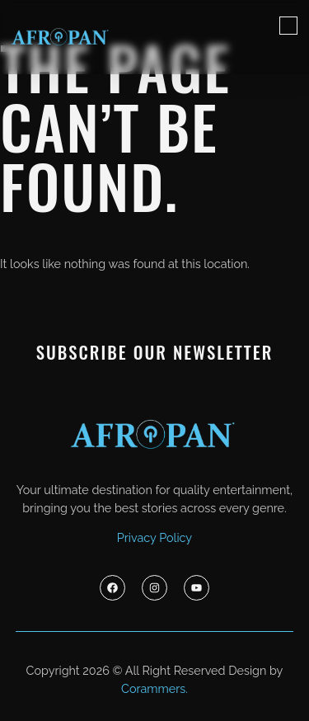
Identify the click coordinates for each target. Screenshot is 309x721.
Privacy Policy (154, 537)
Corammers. (154, 688)
